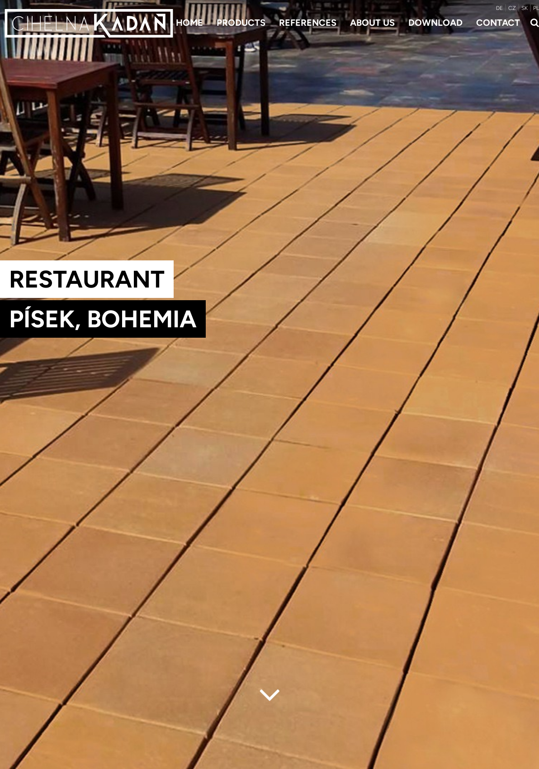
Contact (498, 22)
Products (241, 22)
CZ (512, 8)
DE (499, 8)
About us (372, 22)
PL (536, 8)
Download (435, 22)
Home (189, 22)
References (307, 22)
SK (524, 8)
